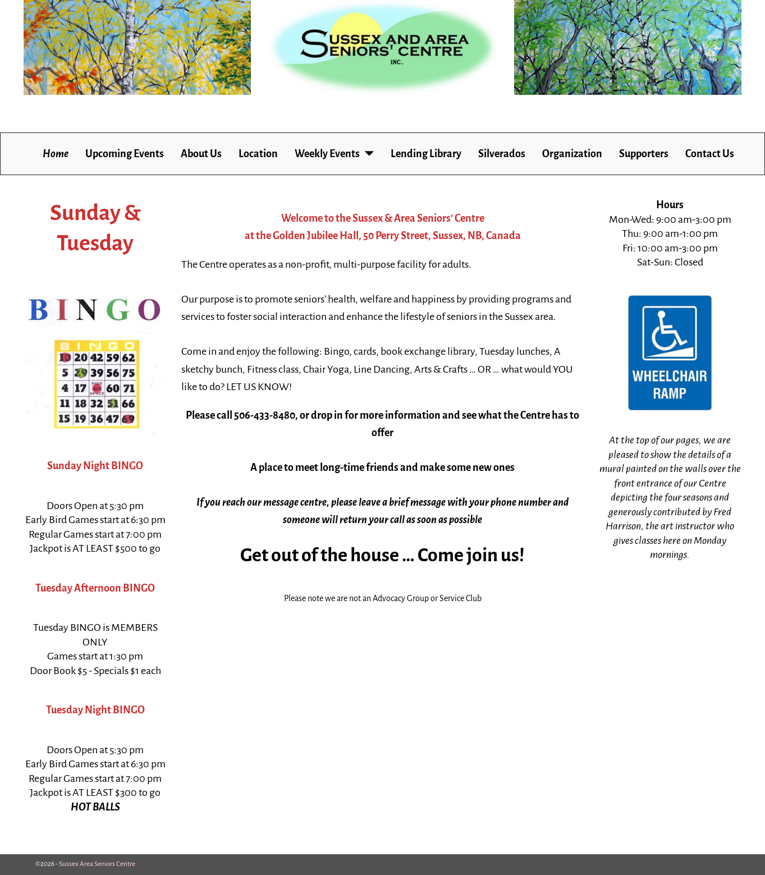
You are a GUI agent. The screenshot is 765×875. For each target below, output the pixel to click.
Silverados (501, 153)
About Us (201, 153)
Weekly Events (327, 153)
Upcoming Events (124, 153)
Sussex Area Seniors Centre (97, 864)
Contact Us (709, 153)
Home (55, 153)
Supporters (643, 153)
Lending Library (426, 153)
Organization (572, 153)
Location (258, 153)
